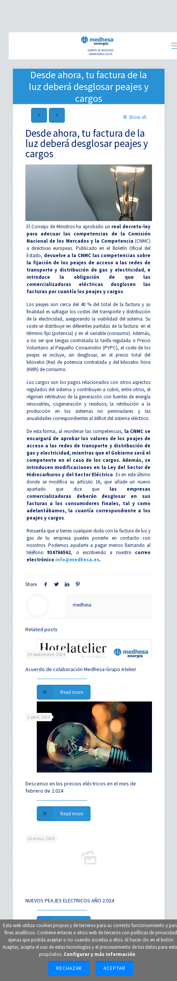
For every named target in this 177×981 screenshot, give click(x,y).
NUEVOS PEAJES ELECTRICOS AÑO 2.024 (69, 900)
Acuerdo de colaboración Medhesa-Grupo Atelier (80, 669)
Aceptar (114, 968)
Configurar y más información (99, 954)
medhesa (82, 605)
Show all (134, 117)
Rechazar (69, 968)
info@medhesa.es (77, 559)
